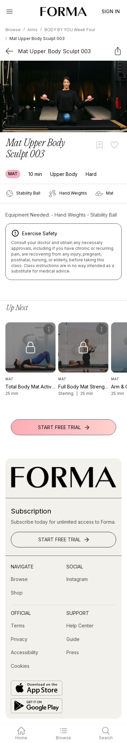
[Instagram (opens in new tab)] (77, 579)
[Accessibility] (24, 652)
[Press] (72, 652)
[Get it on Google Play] (36, 705)
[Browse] (19, 579)
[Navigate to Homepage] (63, 11)
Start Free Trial (64, 427)
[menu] (49, 329)
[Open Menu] (9, 11)
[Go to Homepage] (63, 486)
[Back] (9, 51)
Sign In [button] (111, 11)
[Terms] (18, 625)
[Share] (117, 51)
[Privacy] (19, 639)
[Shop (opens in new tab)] (17, 593)
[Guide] (73, 639)
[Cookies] (20, 666)
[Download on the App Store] (36, 688)
